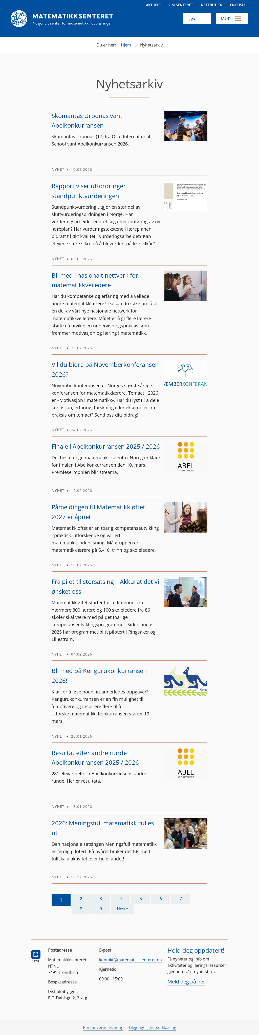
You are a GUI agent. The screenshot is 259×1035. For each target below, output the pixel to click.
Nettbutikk (211, 5)
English (237, 5)
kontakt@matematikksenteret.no (130, 959)
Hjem (126, 45)
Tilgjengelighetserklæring (152, 1027)
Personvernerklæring (103, 1027)
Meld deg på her (186, 981)
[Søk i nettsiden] (197, 18)
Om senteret (181, 5)
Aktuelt (153, 5)
